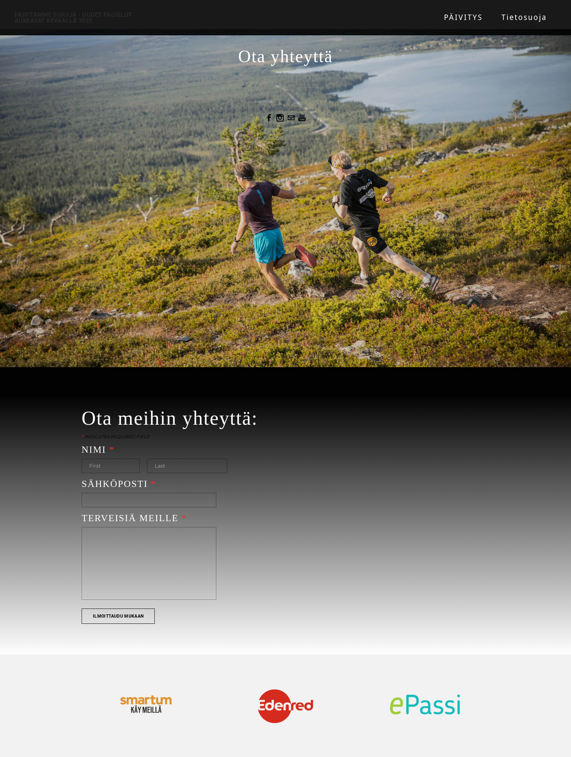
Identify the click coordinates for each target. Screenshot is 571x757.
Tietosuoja (524, 17)
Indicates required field (116, 437)
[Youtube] (302, 118)
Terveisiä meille (134, 518)
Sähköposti (119, 484)
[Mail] (291, 118)
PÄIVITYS (463, 17)
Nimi (98, 449)
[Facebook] (269, 118)
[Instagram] (280, 118)
